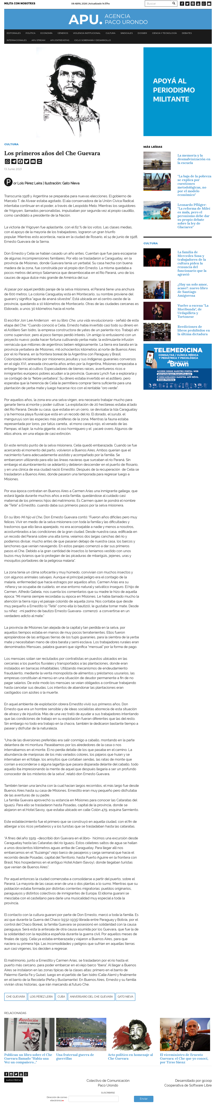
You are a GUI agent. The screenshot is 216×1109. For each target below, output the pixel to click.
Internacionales (16, 40)
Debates (187, 33)
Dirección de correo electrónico (57, 1099)
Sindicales (126, 33)
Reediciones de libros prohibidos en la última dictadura (194, 330)
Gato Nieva (125, 996)
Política (30, 33)
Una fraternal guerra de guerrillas (75, 1057)
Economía (46, 33)
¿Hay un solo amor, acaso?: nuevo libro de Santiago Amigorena (193, 290)
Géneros (63, 33)
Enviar (144, 1098)
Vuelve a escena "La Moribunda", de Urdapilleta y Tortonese (193, 311)
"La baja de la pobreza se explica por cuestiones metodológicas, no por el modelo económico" (194, 185)
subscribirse (13, 1080)
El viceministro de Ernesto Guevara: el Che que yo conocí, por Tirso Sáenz (184, 1058)
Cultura (110, 33)
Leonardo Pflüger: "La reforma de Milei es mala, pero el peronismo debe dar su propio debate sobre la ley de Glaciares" (194, 216)
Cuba (61, 996)
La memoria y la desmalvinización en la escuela (194, 159)
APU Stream (38, 40)
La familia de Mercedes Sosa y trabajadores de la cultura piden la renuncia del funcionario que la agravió (192, 263)
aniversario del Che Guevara (91, 996)
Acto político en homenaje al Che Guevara (130, 1057)
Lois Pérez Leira (41, 996)
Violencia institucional (87, 33)
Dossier (142, 33)
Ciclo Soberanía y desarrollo (92, 40)
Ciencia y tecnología (164, 33)
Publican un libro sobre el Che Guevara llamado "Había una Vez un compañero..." (28, 1058)
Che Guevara (15, 996)
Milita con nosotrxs (19, 3)
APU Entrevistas (59, 40)
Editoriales (14, 33)
